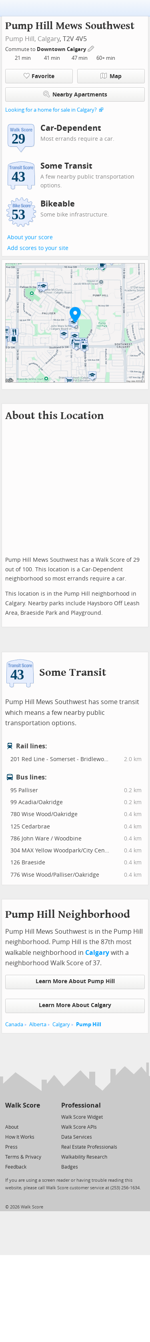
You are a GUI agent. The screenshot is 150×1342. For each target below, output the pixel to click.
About (11, 1127)
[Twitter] (9, 1116)
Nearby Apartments (75, 94)
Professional (81, 1105)
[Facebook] (22, 1116)
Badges (69, 1167)
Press (11, 1147)
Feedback (15, 1167)
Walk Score (22, 1105)
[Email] (34, 1116)
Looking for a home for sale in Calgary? (51, 110)
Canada (14, 1024)
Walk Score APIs (79, 1127)
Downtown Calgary (62, 49)
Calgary (49, 39)
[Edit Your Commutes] (91, 48)
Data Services (76, 1137)
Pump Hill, (20, 39)
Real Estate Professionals (89, 1147)
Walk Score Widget (82, 1117)
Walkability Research (84, 1157)
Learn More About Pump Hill (75, 981)
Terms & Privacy (23, 1157)
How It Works (19, 1137)
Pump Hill (88, 1024)
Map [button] (111, 76)
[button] (75, 314)
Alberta (37, 1024)
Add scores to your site (37, 248)
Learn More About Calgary (75, 1005)
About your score (30, 237)
